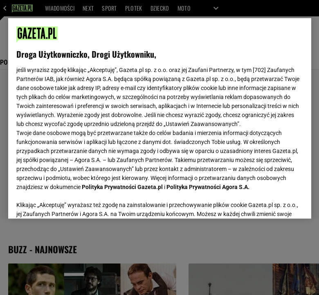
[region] (159, 118)
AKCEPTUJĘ (275, 202)
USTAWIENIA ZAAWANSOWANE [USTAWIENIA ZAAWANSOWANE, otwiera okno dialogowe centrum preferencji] (70, 202)
